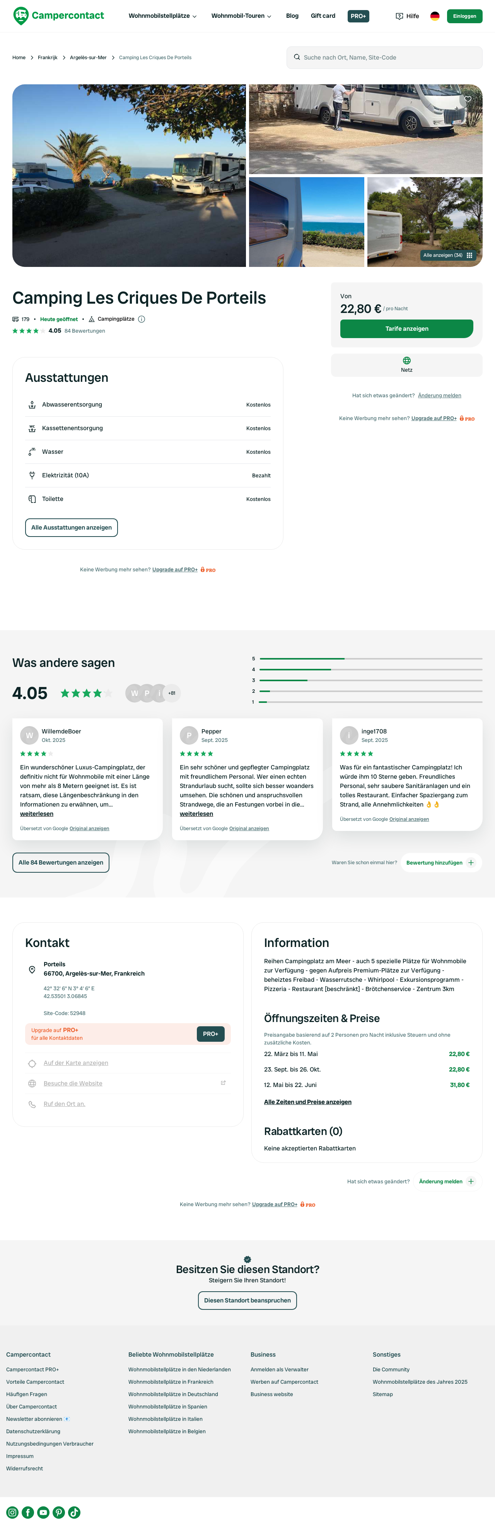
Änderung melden (439, 395)
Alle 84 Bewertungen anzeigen (61, 862)
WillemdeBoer (61, 731)
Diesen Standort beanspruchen (247, 1300)
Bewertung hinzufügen (441, 862)
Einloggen (464, 16)
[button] (367, 1102)
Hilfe (407, 16)
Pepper (211, 731)
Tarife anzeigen (407, 329)
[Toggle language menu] (434, 16)
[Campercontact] (58, 16)
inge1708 (374, 731)
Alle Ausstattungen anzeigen (71, 527)
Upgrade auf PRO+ (175, 569)
